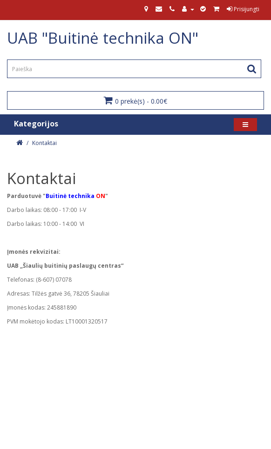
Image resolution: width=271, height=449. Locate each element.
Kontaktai (44, 143)
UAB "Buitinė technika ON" (102, 37)
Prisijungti (243, 9)
